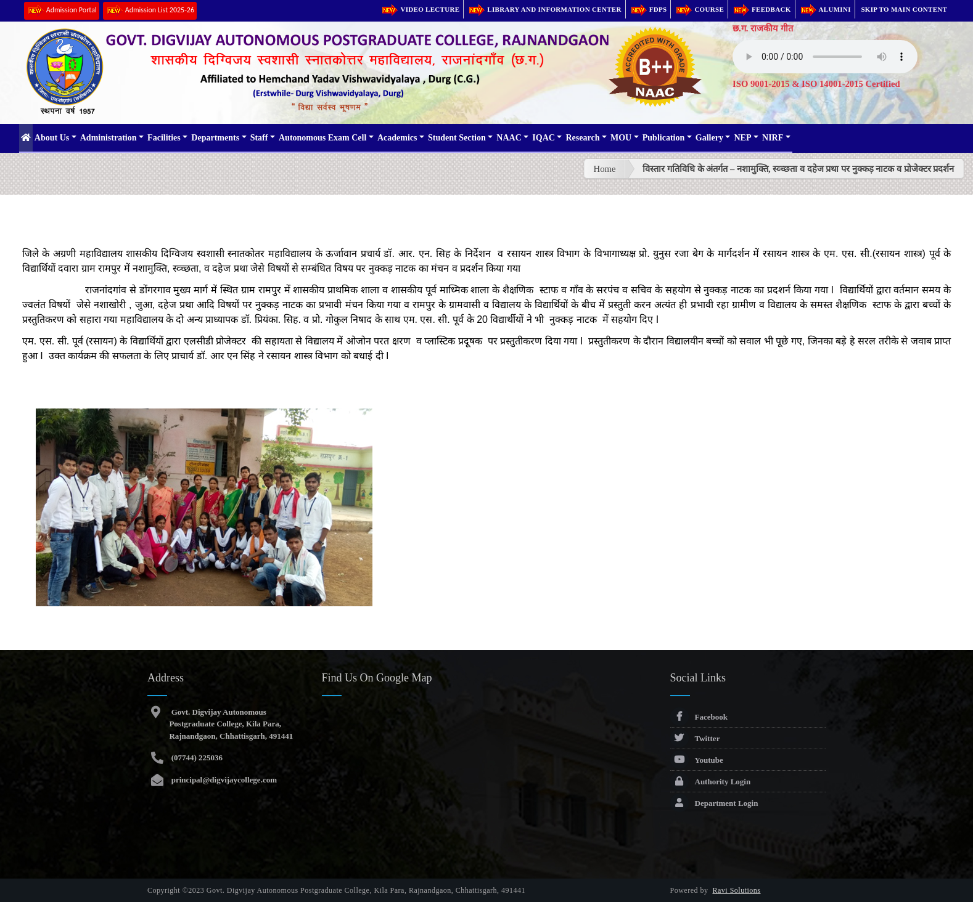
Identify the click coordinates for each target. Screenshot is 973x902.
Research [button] (582, 137)
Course (699, 9)
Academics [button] (397, 137)
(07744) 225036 (196, 757)
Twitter (695, 738)
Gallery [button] (709, 137)
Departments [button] (215, 137)
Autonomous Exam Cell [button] (322, 137)
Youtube (696, 760)
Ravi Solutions (737, 890)
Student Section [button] (457, 137)
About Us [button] (52, 137)
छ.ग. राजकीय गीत (763, 28)
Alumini (825, 9)
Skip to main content (904, 9)
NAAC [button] (508, 137)
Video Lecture (419, 9)
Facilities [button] (164, 137)
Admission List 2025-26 (149, 10)
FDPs (648, 9)
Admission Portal (62, 10)
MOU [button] (620, 137)
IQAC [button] (543, 137)
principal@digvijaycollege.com (223, 779)
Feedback (761, 9)
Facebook (699, 716)
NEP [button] (742, 137)
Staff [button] (259, 137)
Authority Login (710, 781)
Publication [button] (663, 137)
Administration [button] (108, 137)
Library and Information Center (544, 9)
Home (605, 169)
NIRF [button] (772, 137)
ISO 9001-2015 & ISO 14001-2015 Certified (816, 84)
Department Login (714, 803)
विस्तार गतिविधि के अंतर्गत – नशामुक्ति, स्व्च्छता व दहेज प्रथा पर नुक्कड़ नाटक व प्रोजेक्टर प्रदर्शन (798, 169)
